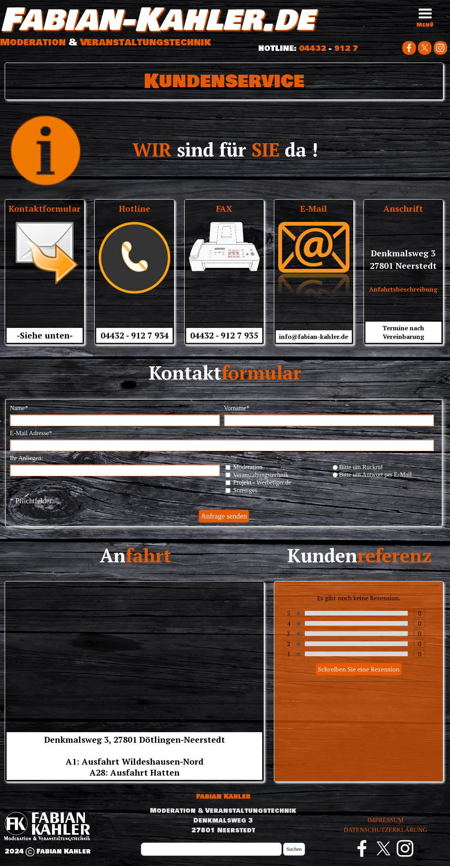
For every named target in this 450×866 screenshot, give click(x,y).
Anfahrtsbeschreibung (403, 289)
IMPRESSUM (385, 820)
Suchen (294, 849)
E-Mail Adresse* (31, 433)
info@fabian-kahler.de (313, 336)
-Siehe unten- (45, 335)
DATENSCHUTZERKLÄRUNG (385, 829)
